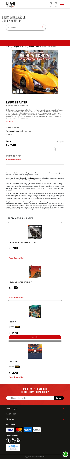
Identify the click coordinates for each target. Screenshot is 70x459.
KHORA (13, 322)
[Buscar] (24, 27)
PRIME (17, 327)
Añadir (35, 337)
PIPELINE (14, 362)
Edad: (8, 134)
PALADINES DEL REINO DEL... (22, 282)
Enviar (58, 398)
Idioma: (8, 128)
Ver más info (11, 121)
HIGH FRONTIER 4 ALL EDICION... (23, 242)
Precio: (9, 141)
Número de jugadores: (14, 131)
